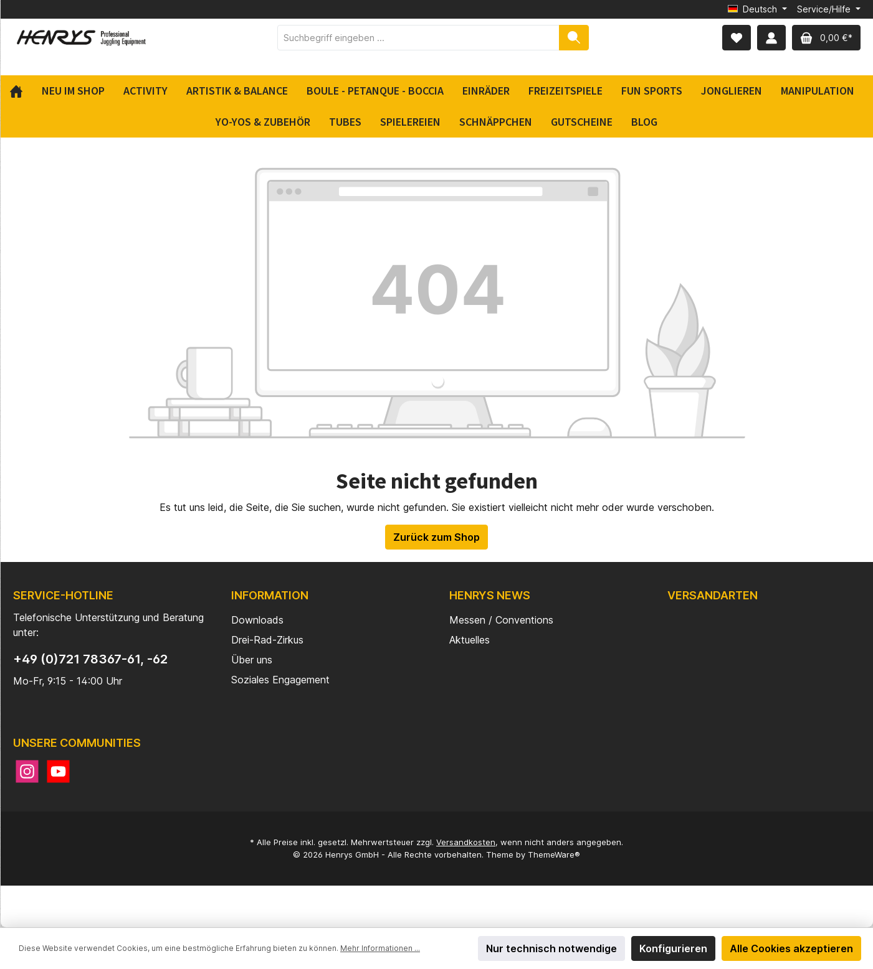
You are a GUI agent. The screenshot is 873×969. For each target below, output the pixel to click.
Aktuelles (469, 640)
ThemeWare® (554, 854)
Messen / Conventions (501, 620)
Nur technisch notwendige (551, 948)
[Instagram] (27, 771)
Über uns (251, 659)
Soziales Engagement (280, 679)
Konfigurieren (673, 948)
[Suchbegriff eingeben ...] (418, 37)
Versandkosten (465, 842)
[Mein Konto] (771, 37)
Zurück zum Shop (436, 537)
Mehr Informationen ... (380, 948)
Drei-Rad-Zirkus (267, 640)
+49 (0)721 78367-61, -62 (90, 659)
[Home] (20, 90)
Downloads (257, 620)
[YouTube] (58, 771)
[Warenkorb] (826, 37)
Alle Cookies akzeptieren (791, 948)
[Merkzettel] (736, 37)
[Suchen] (574, 37)
